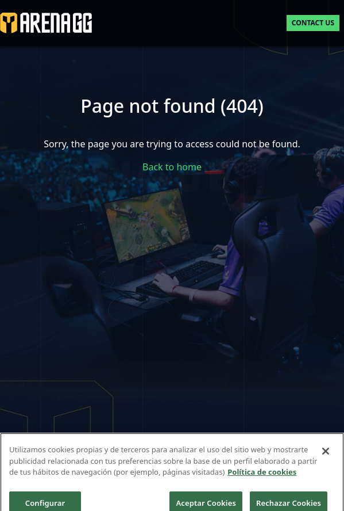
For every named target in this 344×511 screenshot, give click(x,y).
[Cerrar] (325, 455)
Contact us (313, 23)
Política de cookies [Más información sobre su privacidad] (261, 476)
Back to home (172, 167)
